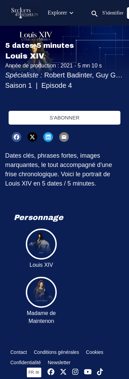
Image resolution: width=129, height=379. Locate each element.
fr (34, 372)
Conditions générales (56, 352)
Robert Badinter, (70, 75)
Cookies (95, 352)
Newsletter (59, 362)
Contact (18, 352)
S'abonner (64, 117)
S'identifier (112, 12)
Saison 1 (18, 85)
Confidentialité (25, 362)
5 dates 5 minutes (39, 45)
